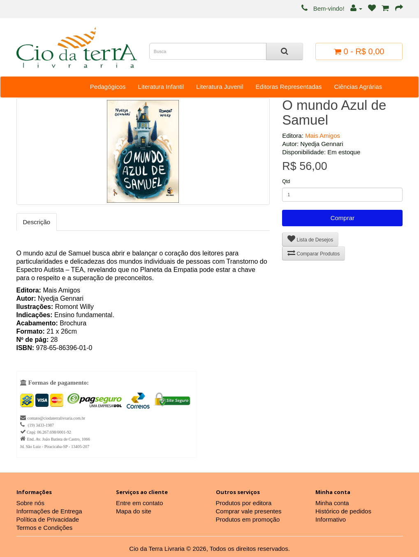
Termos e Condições (44, 527)
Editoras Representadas (289, 86)
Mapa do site (133, 511)
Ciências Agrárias (358, 86)
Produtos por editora (244, 502)
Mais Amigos (322, 135)
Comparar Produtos (313, 253)
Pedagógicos (108, 86)
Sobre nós (30, 502)
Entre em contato (139, 502)
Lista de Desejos (310, 239)
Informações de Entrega (49, 511)
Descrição (37, 221)
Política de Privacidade (47, 519)
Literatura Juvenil (219, 86)
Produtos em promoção (248, 519)
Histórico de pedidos (343, 511)
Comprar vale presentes (249, 511)
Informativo (330, 519)
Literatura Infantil (161, 86)
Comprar (342, 217)
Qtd (286, 181)
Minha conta (332, 502)
